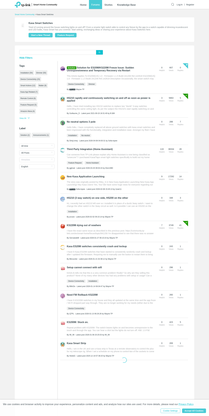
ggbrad (72, 168)
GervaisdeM (74, 238)
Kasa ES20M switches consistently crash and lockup (97, 246)
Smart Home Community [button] (45, 4)
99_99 (71, 335)
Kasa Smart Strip (76, 343)
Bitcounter (73, 259)
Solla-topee (112, 141)
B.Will (112, 113)
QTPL (71, 314)
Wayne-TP (80, 89)
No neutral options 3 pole (81, 122)
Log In (180, 5)
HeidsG (72, 356)
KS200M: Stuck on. (77, 322)
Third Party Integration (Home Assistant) (90, 149)
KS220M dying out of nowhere (84, 225)
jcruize (72, 217)
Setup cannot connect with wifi (84, 267)
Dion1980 (109, 168)
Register (190, 5)
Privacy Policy (186, 404)
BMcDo (72, 286)
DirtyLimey (73, 141)
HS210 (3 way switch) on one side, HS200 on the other (97, 198)
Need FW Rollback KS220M (82, 295)
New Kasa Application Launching (85, 176)
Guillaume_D (74, 113)
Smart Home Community (24, 14)
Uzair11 (118, 189)
